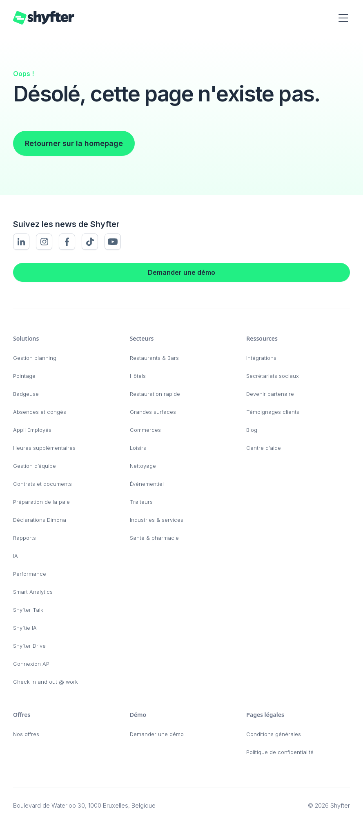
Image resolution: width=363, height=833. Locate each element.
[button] (342, 18)
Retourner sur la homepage (74, 143)
